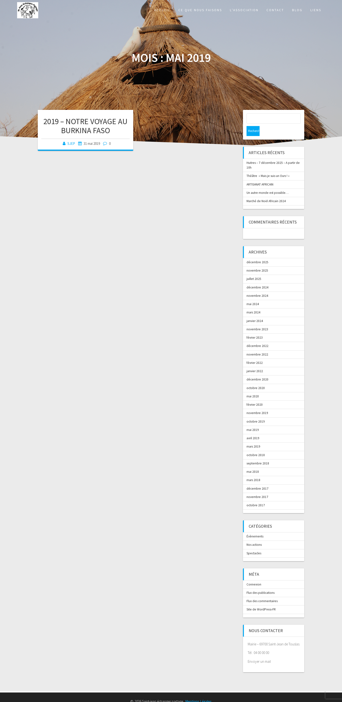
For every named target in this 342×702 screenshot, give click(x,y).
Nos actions (254, 535)
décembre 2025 (257, 252)
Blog (297, 10)
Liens (315, 10)
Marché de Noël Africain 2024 (266, 191)
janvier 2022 (255, 361)
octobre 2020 (256, 378)
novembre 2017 (257, 487)
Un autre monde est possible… (268, 183)
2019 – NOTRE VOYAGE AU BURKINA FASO (85, 126)
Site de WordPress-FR (261, 599)
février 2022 (255, 353)
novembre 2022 (257, 344)
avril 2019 (253, 428)
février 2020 (255, 395)
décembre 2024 (257, 277)
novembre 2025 (257, 260)
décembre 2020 (257, 369)
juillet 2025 (254, 269)
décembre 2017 (257, 479)
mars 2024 (253, 302)
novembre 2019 (257, 403)
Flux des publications (261, 583)
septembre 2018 (258, 453)
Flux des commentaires (262, 591)
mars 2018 (253, 470)
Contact (275, 10)
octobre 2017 (256, 495)
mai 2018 (253, 462)
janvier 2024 (255, 311)
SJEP (71, 143)
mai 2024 (253, 294)
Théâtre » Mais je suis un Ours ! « (268, 166)
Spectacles (254, 543)
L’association (244, 10)
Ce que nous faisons (200, 10)
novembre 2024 (257, 286)
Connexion (254, 574)
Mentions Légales (198, 691)
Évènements (255, 526)
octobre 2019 (256, 412)
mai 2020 (253, 386)
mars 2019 (253, 436)
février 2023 (255, 328)
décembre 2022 (257, 336)
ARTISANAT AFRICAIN (260, 174)
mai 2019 (253, 420)
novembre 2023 (257, 319)
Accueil (162, 10)
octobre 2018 (256, 445)
